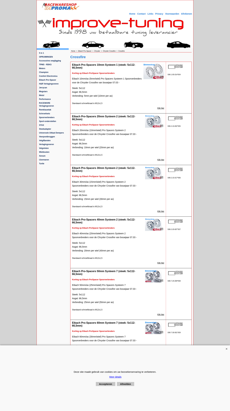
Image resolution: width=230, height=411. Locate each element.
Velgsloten (44, 148)
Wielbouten (44, 152)
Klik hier (160, 108)
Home (132, 13)
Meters (42, 68)
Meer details (115, 377)
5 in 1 (41, 53)
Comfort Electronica (48, 76)
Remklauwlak (45, 110)
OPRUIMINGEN (46, 57)
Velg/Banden (45, 140)
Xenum (42, 156)
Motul (41, 95)
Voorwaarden (172, 13)
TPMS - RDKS (45, 64)
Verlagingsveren (46, 144)
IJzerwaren (44, 160)
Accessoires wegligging (50, 61)
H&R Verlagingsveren (49, 84)
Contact (141, 13)
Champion (44, 72)
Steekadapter (45, 129)
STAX (41, 125)
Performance (45, 99)
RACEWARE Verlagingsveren (46, 104)
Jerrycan (43, 88)
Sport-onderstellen (47, 121)
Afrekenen (186, 13)
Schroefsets (44, 113)
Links (150, 13)
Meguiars (43, 91)
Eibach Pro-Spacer (47, 80)
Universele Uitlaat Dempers (51, 133)
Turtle (41, 163)
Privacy (159, 13)
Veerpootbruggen (47, 137)
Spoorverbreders (47, 117)
